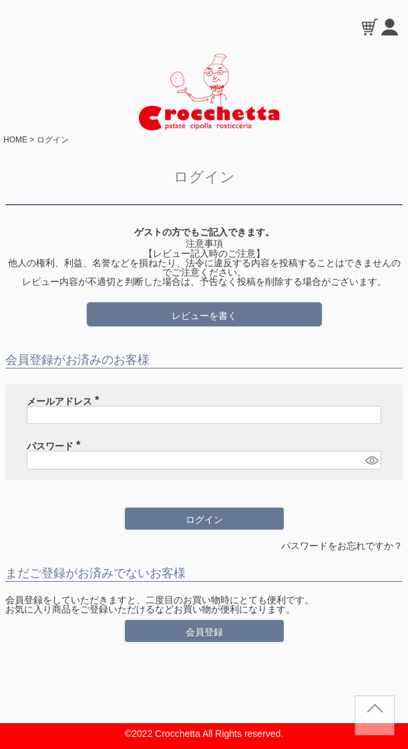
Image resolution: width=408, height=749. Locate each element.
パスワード (56, 446)
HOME (15, 139)
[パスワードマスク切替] (371, 460)
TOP (374, 721)
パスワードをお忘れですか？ (342, 545)
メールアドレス (65, 401)
